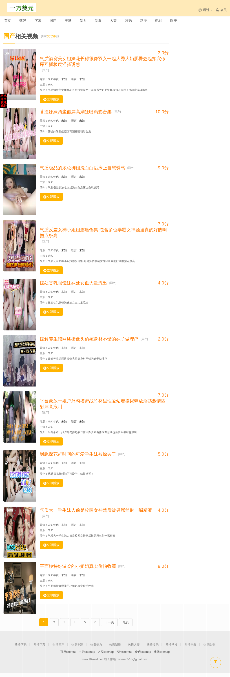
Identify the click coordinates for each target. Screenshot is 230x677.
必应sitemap (106, 655)
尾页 (126, 626)
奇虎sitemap (143, 655)
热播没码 (153, 648)
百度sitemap (68, 655)
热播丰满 (77, 648)
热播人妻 (134, 648)
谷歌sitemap (87, 655)
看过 (205, 10)
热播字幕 (39, 648)
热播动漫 (171, 648)
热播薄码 (21, 648)
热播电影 (190, 648)
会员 (221, 10)
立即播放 (51, 103)
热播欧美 (209, 648)
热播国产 (58, 648)
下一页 (109, 626)
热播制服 (115, 648)
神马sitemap (162, 655)
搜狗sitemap (124, 655)
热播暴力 (96, 648)
